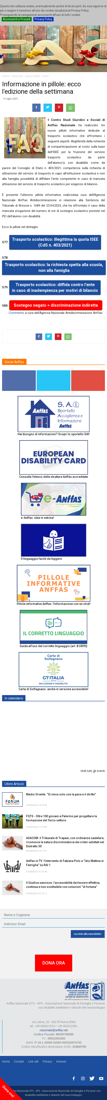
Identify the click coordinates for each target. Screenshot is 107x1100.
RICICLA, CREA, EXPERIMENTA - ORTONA (55, 750)
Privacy (47, 1061)
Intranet (61, 1061)
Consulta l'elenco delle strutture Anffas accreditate (53, 476)
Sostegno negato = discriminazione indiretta (56, 305)
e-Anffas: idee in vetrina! (37, 517)
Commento (16, 313)
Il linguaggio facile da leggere (41, 558)
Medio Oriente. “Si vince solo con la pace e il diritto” (61, 794)
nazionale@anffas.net (54, 1030)
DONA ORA (53, 963)
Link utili (33, 1061)
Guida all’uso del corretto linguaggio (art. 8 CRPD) (53, 646)
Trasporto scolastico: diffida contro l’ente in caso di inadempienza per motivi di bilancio (55, 287)
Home (6, 1061)
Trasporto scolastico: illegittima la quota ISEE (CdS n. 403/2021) (55, 242)
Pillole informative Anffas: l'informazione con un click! (53, 604)
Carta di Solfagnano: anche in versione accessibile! (53, 689)
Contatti (19, 1061)
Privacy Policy (43, 19)
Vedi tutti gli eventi (93, 771)
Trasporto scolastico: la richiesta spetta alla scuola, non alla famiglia (54, 267)
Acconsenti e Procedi (16, 19)
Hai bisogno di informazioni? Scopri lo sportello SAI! (54, 434)
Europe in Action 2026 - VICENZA (49, 708)
